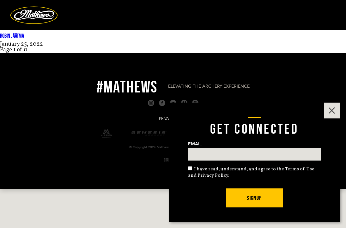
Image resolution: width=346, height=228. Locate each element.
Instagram (151, 103)
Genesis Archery (149, 133)
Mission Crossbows (106, 133)
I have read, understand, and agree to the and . (251, 172)
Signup (254, 198)
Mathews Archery (33, 15)
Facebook (162, 103)
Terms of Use (299, 169)
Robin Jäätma (12, 36)
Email (195, 144)
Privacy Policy (212, 175)
